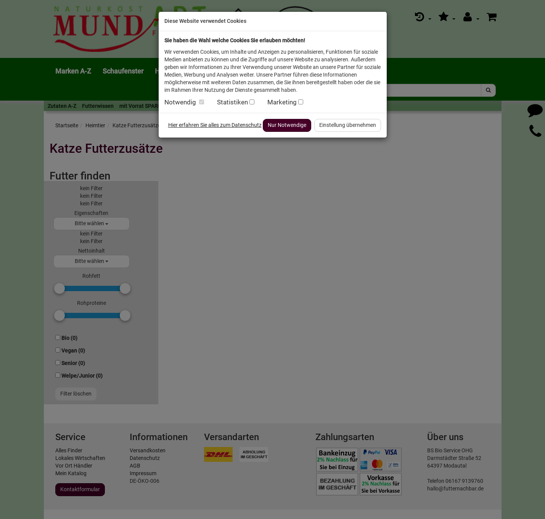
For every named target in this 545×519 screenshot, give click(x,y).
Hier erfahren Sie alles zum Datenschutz (215, 125)
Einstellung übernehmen (347, 125)
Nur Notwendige (287, 125)
